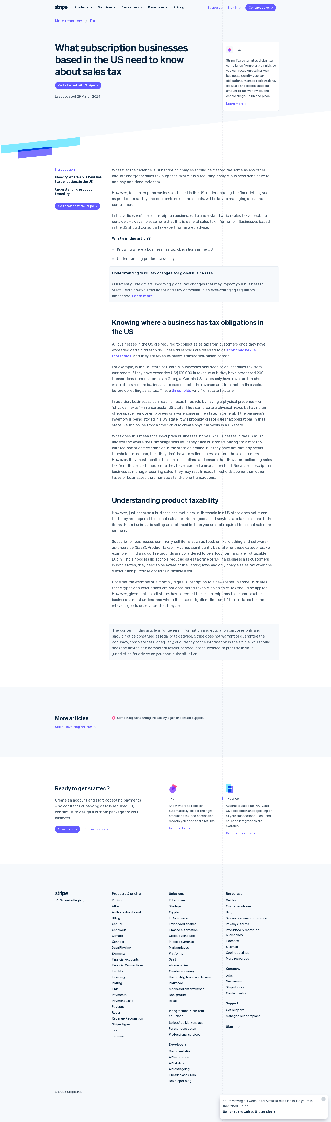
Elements (119, 953)
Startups (175, 906)
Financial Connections (128, 965)
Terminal (118, 1036)
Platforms (176, 953)
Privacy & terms (237, 924)
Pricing (178, 7)
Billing (116, 918)
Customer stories (239, 906)
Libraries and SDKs (182, 1075)
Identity (117, 971)
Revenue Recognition (127, 1018)
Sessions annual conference (246, 918)
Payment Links (122, 1000)
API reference (179, 1057)
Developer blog (180, 1081)
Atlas (115, 906)
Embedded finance (183, 924)
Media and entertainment (187, 989)
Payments (119, 995)
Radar (116, 1012)
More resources (69, 20)
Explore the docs (241, 833)
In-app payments (181, 941)
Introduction (65, 169)
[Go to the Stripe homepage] (60, 893)
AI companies (179, 965)
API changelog (179, 1069)
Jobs (229, 975)
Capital (117, 924)
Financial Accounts (125, 959)
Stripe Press (235, 987)
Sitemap (232, 946)
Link (115, 989)
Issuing (117, 983)
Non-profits (177, 995)
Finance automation (183, 930)
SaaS (172, 959)
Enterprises (177, 900)
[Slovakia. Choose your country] (69, 900)
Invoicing (118, 977)
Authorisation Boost (126, 912)
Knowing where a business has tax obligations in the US (78, 179)
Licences (232, 941)
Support (215, 7)
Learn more (236, 103)
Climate (117, 936)
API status (176, 1063)
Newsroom (234, 981)
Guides (231, 900)
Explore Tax (180, 828)
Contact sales (261, 7)
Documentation (180, 1051)
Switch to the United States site (249, 1111)
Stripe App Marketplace (186, 1022)
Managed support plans (243, 1016)
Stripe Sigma (121, 1024)
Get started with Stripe (78, 85)
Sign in (234, 7)
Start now (67, 829)
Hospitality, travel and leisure (190, 977)
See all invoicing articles (75, 727)
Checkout (119, 930)
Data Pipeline (121, 947)
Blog (229, 912)
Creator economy (182, 971)
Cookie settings (237, 952)
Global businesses (182, 936)
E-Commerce (178, 918)
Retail (173, 1000)
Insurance (176, 983)
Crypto (174, 912)
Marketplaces (179, 947)
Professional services (185, 1034)
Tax (92, 20)
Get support (235, 1010)
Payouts (118, 1006)
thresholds (181, 390)
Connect (118, 941)
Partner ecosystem (183, 1028)
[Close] (323, 1100)
